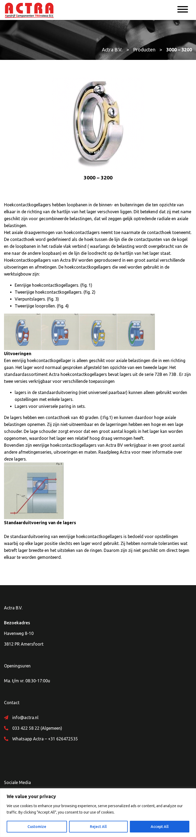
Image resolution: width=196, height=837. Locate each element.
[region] (98, 812)
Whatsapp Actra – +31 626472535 (45, 738)
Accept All (160, 826)
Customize (36, 826)
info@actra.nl (25, 717)
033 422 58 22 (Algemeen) (37, 728)
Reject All (98, 826)
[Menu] (182, 10)
